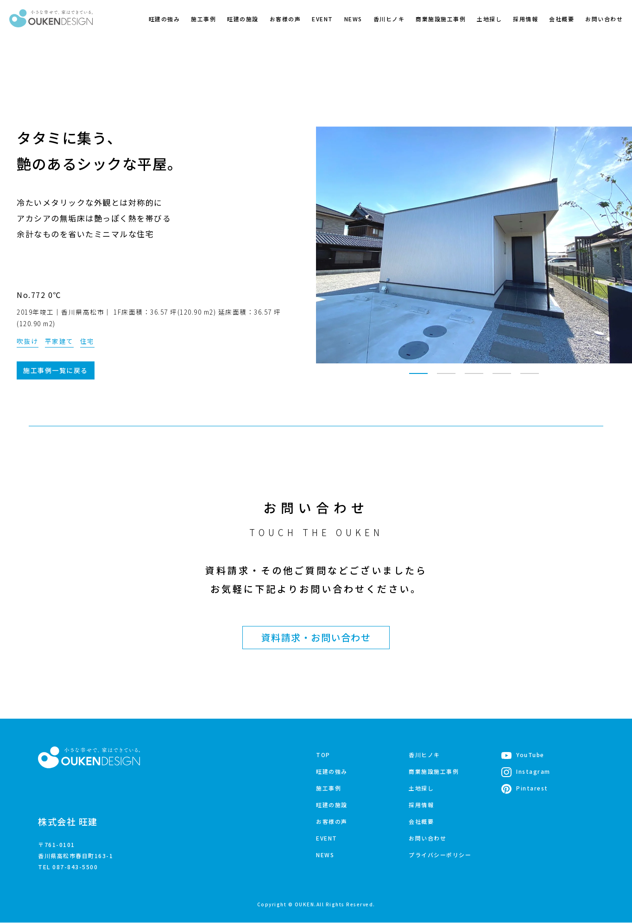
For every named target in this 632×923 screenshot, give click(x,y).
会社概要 (561, 19)
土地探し (489, 19)
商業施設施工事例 (441, 19)
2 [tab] (446, 377)
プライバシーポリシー (440, 855)
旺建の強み (164, 19)
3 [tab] (474, 377)
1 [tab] (418, 377)
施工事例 (203, 19)
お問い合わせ (604, 19)
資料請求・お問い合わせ (316, 638)
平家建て (59, 341)
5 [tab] (529, 377)
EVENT (322, 19)
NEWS (353, 19)
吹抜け (27, 341)
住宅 (87, 341)
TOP (323, 755)
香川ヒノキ (389, 19)
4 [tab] (502, 377)
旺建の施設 (243, 19)
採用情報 (525, 19)
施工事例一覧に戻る (55, 370)
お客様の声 (285, 19)
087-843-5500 (75, 867)
